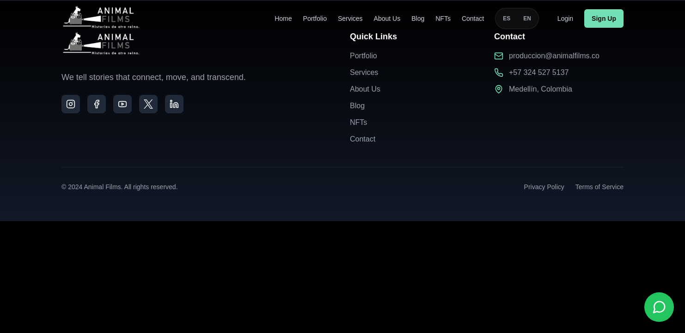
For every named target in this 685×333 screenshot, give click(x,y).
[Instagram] (70, 104)
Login (565, 17)
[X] (148, 104)
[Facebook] (96, 104)
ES (506, 17)
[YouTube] (122, 104)
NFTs (443, 17)
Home (283, 17)
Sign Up (604, 17)
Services (350, 17)
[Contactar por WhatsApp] (659, 307)
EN (527, 17)
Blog (417, 17)
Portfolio (315, 17)
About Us (387, 17)
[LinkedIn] (174, 104)
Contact (473, 17)
